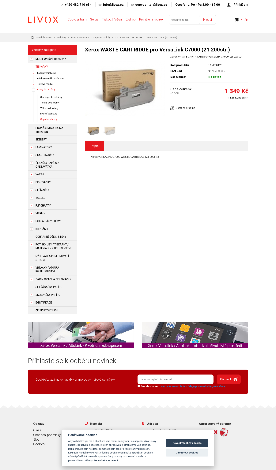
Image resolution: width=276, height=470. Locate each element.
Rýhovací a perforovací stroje (52, 258)
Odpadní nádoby (101, 37)
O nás (37, 430)
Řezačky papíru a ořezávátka (47, 164)
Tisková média (45, 84)
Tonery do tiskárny (49, 102)
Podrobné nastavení (105, 460)
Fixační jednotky (48, 113)
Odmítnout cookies (187, 452)
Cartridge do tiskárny (51, 97)
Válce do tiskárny (49, 108)
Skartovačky (45, 155)
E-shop (131, 20)
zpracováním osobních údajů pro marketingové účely (191, 386)
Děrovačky (43, 182)
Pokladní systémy (48, 221)
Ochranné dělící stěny (51, 236)
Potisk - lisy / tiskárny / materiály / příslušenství (53, 246)
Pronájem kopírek (151, 20)
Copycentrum (77, 20)
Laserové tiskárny (46, 73)
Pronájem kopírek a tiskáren (49, 129)
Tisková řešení (112, 20)
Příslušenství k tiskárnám (50, 78)
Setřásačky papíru (49, 287)
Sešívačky (42, 190)
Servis (94, 20)
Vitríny (40, 213)
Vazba (40, 174)
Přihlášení (240, 4)
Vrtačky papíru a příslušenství (47, 269)
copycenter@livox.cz (151, 4)
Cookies (39, 444)
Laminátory (44, 147)
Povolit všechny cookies (187, 443)
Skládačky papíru (48, 294)
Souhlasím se (181, 386)
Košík (244, 21)
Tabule (40, 197)
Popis (95, 146)
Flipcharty (43, 205)
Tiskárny (61, 37)
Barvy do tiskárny (80, 37)
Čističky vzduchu (47, 310)
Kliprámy (42, 228)
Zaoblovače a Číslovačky (53, 279)
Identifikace (44, 302)
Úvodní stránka (41, 37)
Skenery (41, 139)
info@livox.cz (113, 4)
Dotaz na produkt (185, 108)
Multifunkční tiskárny (51, 58)
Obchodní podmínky (47, 434)
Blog (36, 439)
